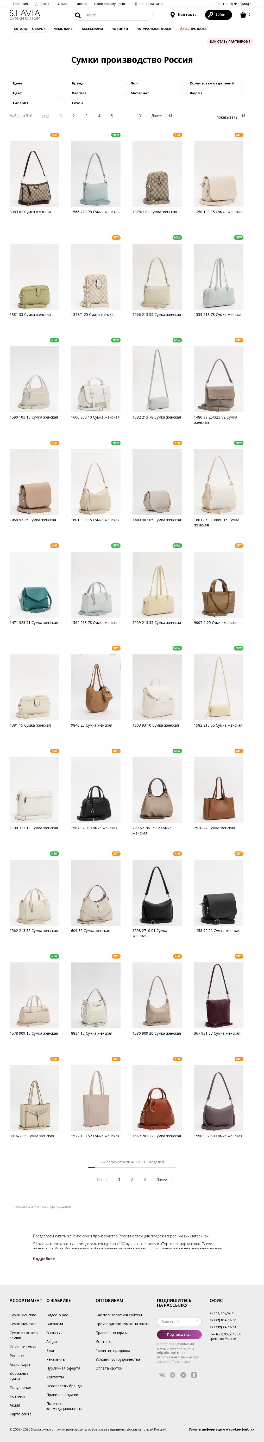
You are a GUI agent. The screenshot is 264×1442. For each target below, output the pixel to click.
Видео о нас (57, 1314)
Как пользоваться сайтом (119, 1314)
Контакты (184, 15)
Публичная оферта (63, 1368)
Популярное (20, 1387)
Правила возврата (112, 1332)
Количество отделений (212, 83)
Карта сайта (21, 1414)
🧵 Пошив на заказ (148, 4)
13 (139, 115)
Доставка (42, 4)
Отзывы (62, 4)
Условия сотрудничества (118, 1359)
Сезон (77, 103)
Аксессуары (20, 1364)
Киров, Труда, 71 (222, 1313)
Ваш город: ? (233, 4)
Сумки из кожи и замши (24, 1335)
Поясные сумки (23, 1346)
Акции (15, 1405)
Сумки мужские (23, 1323)
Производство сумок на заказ (122, 1323)
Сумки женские (23, 1314)
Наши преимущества (110, 4)
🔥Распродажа (192, 29)
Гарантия (20, 4)
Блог (50, 1350)
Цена (17, 83)
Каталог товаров (30, 29)
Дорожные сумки (19, 1376)
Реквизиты (55, 1359)
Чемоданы (63, 29)
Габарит (21, 103)
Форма (196, 93)
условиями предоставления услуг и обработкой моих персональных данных (175, 1350)
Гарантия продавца (113, 1350)
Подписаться (179, 1334)
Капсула (79, 93)
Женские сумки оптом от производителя (43, 1206)
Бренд (78, 83)
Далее (157, 115)
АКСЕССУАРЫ (92, 29)
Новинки (119, 29)
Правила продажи (62, 1394)
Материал (140, 93)
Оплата (81, 4)
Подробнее (44, 1258)
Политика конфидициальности (64, 1406)
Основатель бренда (64, 1385)
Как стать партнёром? (230, 41)
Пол (134, 83)
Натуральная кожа (153, 29)
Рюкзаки (17, 1355)
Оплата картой (109, 1368)
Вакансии (54, 1323)
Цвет (17, 93)
